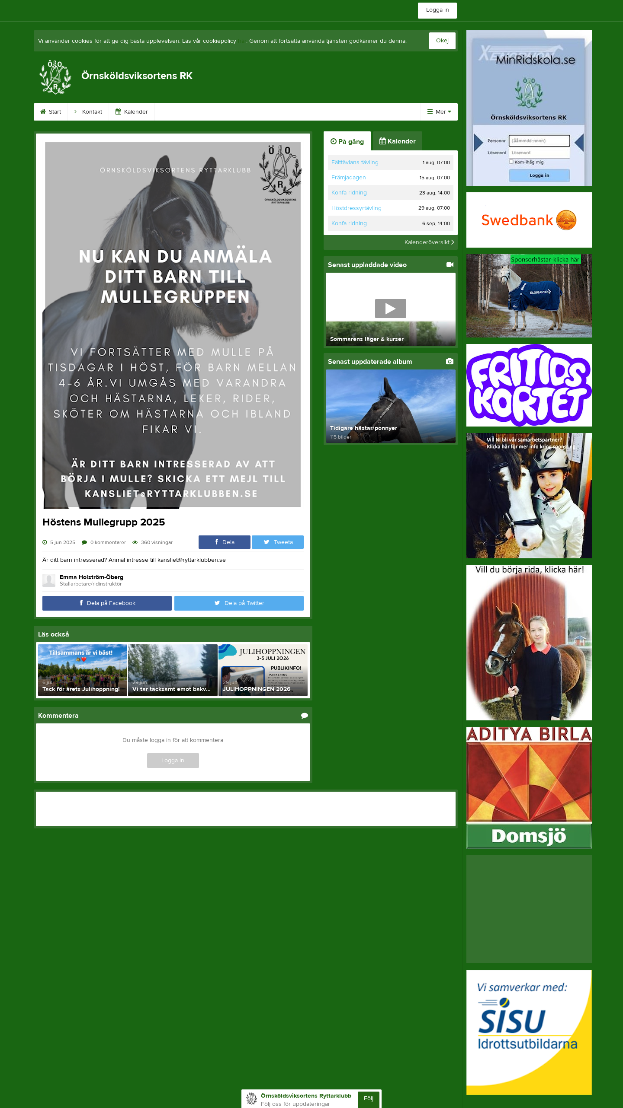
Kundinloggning (225, 112)
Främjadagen (348, 177)
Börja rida (280, 112)
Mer (439, 112)
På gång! (325, 112)
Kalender (132, 112)
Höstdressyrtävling (356, 208)
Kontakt (88, 112)
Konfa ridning (349, 193)
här (242, 41)
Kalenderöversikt (429, 242)
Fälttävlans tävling (355, 162)
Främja (174, 112)
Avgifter (368, 112)
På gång (347, 141)
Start (50, 112)
